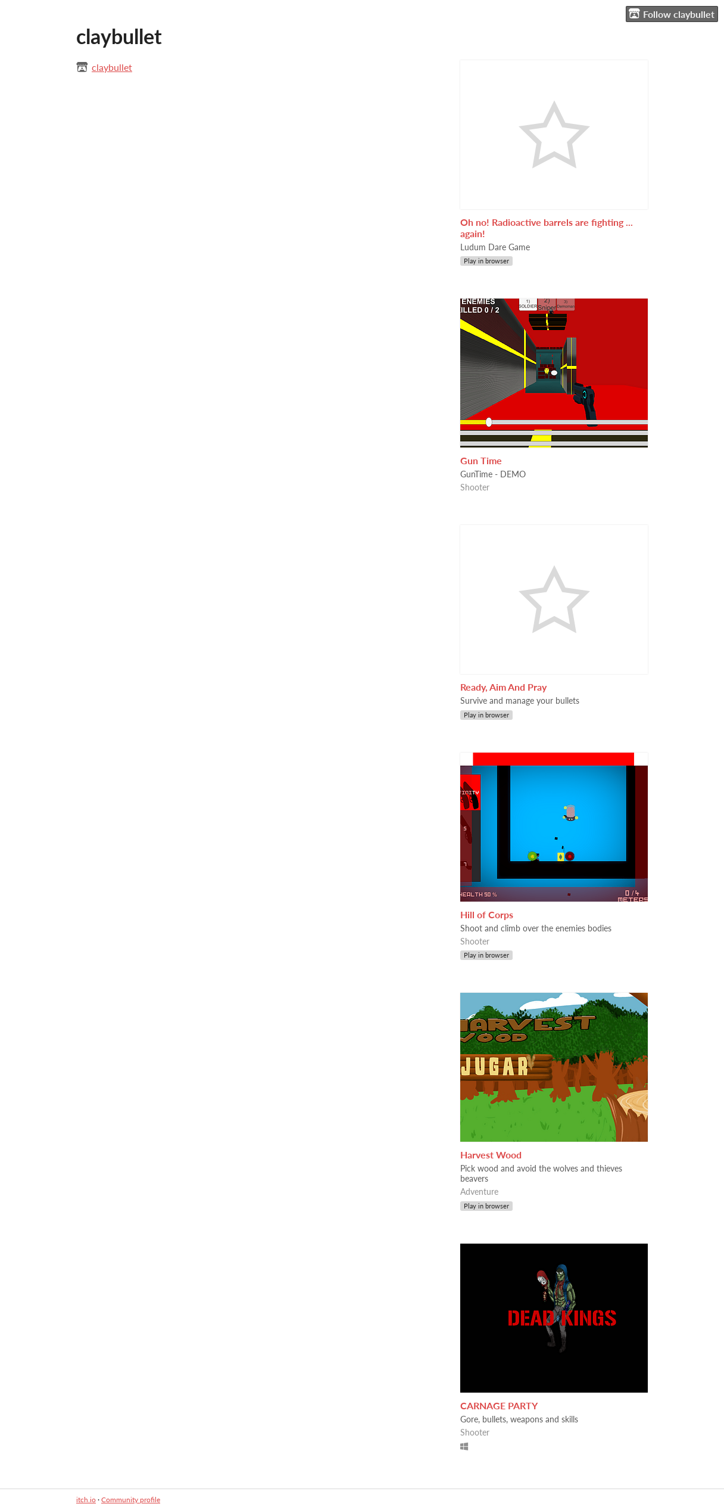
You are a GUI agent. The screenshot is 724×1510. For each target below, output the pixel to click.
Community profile (130, 1499)
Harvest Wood (491, 1154)
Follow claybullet (671, 14)
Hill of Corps (486, 914)
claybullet (112, 67)
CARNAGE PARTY (499, 1405)
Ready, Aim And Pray (503, 686)
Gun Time (481, 460)
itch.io (86, 1499)
